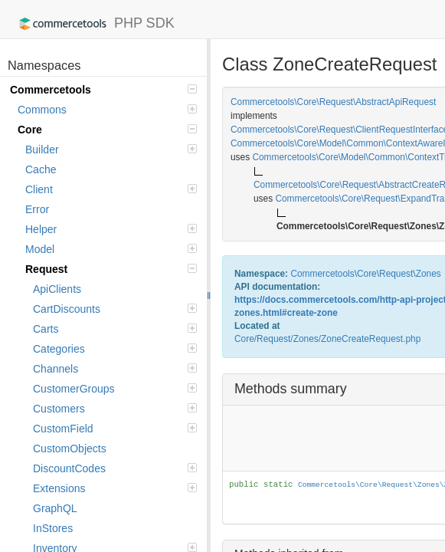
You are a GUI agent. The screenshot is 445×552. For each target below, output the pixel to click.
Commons (107, 110)
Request (111, 269)
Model (111, 249)
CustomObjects (69, 448)
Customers (115, 408)
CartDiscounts (115, 309)
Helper (111, 229)
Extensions (115, 488)
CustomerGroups (115, 389)
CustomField (115, 428)
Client (111, 189)
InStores (53, 528)
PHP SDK (93, 24)
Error (37, 209)
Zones (428, 273)
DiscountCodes (115, 468)
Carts (115, 329)
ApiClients (57, 289)
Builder (111, 149)
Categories (115, 349)
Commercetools (103, 90)
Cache (40, 169)
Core (107, 129)
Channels (115, 369)
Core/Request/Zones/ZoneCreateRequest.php (327, 339)
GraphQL (55, 508)
